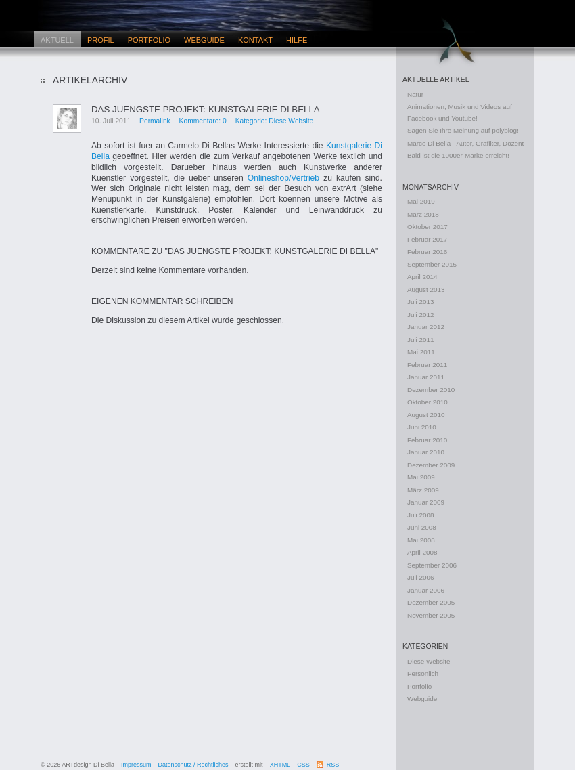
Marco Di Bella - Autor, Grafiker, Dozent (465, 143)
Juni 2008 (421, 527)
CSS (303, 764)
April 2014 (422, 276)
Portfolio (149, 40)
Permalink (154, 121)
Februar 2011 (427, 364)
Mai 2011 (421, 352)
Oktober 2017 (427, 226)
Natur (415, 94)
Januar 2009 (425, 502)
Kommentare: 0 (203, 121)
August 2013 (425, 289)
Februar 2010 (427, 440)
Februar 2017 (427, 239)
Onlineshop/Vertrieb (285, 178)
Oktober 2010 (427, 402)
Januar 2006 (425, 590)
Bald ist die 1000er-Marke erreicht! (458, 155)
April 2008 (422, 552)
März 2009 (423, 490)
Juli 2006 (420, 577)
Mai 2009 (421, 477)
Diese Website (428, 661)
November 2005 (431, 615)
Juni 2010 (421, 427)
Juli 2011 (420, 339)
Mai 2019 (421, 201)
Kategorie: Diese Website (274, 121)
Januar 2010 (425, 452)
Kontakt (255, 40)
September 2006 (432, 565)
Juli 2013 (420, 301)
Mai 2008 (421, 540)
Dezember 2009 (431, 465)
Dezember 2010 (431, 389)
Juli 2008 (420, 515)
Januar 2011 (425, 377)
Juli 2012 (420, 314)
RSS (333, 764)
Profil (100, 40)
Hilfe (296, 40)
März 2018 (423, 214)
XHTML (280, 764)
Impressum (136, 764)
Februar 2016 (427, 251)
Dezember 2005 (431, 602)
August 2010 (425, 415)
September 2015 (432, 264)
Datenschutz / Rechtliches (193, 764)
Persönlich (422, 673)
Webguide (204, 40)
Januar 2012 (425, 326)
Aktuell (57, 40)
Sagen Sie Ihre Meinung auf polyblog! (463, 130)
